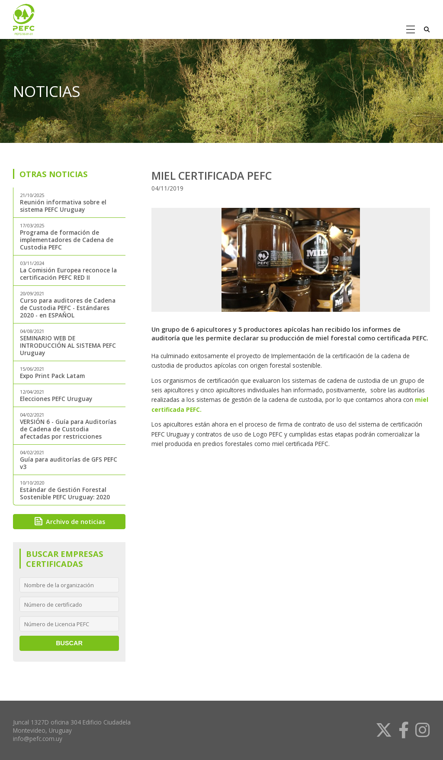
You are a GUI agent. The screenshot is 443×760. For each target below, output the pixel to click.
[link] (380, 730)
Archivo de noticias (69, 521)
